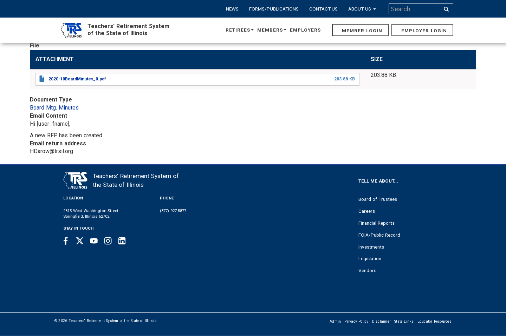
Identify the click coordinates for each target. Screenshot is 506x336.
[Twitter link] (79, 240)
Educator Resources (434, 321)
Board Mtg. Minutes (54, 107)
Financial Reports (376, 223)
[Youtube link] (93, 240)
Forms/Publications (274, 9)
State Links (404, 321)
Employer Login (424, 30)
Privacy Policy (356, 321)
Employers (305, 30)
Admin (335, 321)
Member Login (362, 30)
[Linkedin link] (122, 240)
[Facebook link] (65, 240)
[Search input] (415, 9)
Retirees (240, 30)
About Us (362, 9)
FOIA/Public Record (379, 235)
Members (271, 30)
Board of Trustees (377, 199)
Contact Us (323, 9)
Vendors (367, 270)
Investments (371, 247)
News (232, 9)
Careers (366, 211)
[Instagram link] (107, 240)
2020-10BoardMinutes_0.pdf (77, 79)
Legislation (369, 258)
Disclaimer (381, 321)
